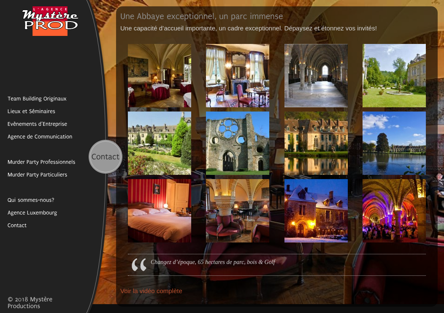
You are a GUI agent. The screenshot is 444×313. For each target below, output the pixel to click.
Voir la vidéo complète (151, 290)
